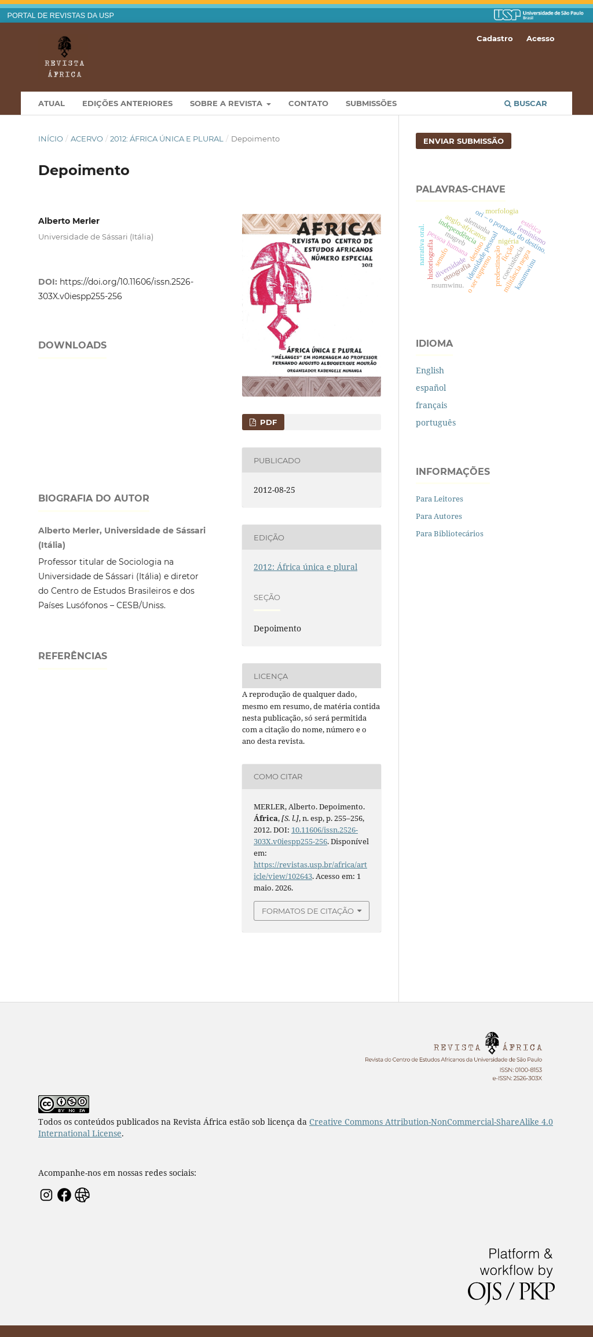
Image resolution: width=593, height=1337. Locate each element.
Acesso (540, 38)
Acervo (87, 138)
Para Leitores (439, 498)
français (431, 404)
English (430, 370)
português (436, 422)
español (431, 387)
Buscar (525, 103)
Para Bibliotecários (450, 533)
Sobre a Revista (227, 103)
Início (50, 138)
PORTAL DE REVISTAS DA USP (61, 16)
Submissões (371, 103)
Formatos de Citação (308, 910)
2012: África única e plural (167, 138)
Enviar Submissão (463, 141)
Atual (51, 103)
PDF (267, 422)
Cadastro (495, 38)
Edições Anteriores (127, 103)
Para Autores (439, 516)
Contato (308, 103)
